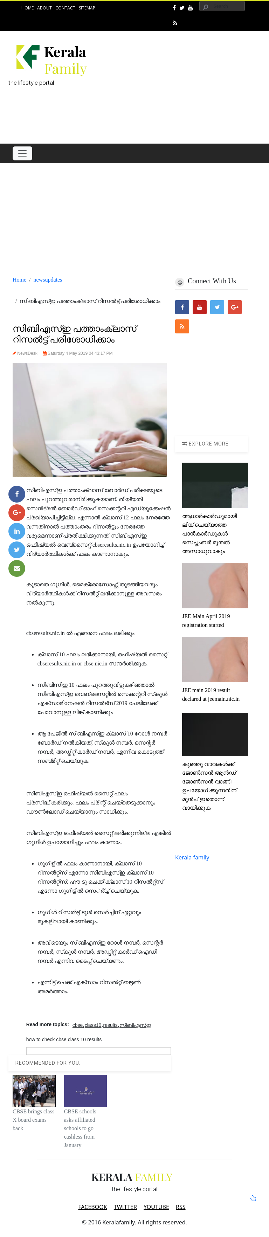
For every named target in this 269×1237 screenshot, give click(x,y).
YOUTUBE (156, 1207)
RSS (181, 1207)
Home (27, 8)
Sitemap (87, 8)
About (44, 8)
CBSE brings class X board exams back (33, 1119)
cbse (78, 1025)
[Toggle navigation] (22, 153)
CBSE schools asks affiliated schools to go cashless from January (80, 1128)
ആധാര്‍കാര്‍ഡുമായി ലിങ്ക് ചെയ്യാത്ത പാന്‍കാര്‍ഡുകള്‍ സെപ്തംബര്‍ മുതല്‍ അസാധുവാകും (209, 533)
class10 (93, 1025)
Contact (65, 8)
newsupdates (48, 280)
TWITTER (125, 1207)
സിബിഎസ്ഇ (135, 1025)
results (110, 1025)
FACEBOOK (92, 1207)
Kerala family (192, 857)
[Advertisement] (183, 85)
